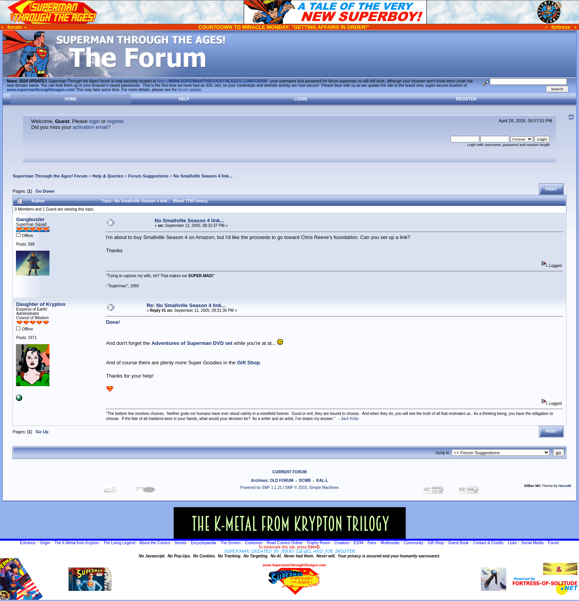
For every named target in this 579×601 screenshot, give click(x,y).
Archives (259, 480)
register (115, 121)
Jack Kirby (350, 418)
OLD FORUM (282, 480)
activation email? (92, 127)
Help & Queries (107, 176)
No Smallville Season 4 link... (202, 176)
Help (184, 99)
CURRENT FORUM (289, 472)
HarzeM (564, 486)
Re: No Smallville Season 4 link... (186, 305)
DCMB (305, 480)
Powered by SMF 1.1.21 (261, 487)
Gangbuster (30, 219)
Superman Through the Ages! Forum (49, 176)
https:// (212, 81)
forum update (189, 90)
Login (300, 99)
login (94, 121)
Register (466, 99)
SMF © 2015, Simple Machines (312, 487)
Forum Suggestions (148, 176)
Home (71, 99)
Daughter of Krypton (40, 304)
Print (551, 189)
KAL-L (322, 480)
